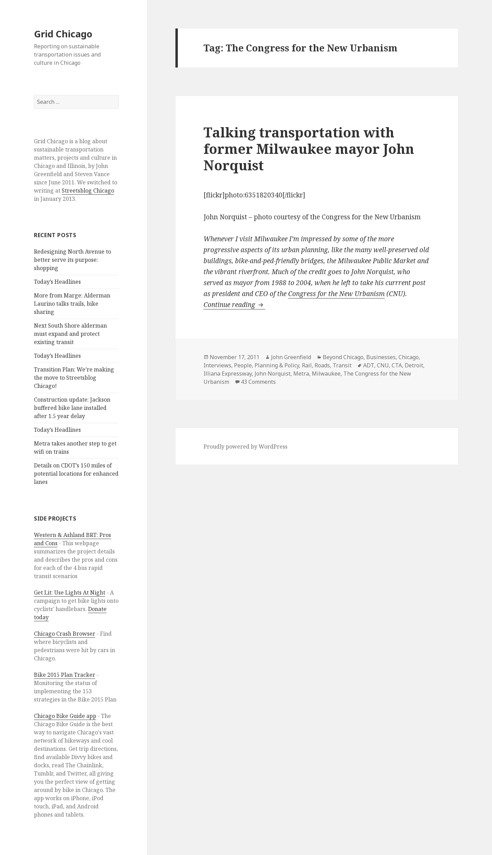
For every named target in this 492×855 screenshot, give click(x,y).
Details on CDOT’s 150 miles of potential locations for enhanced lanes (76, 474)
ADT (368, 365)
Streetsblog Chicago (88, 190)
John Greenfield (291, 357)
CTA (397, 365)
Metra (301, 373)
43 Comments (258, 382)
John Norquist (273, 373)
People (243, 365)
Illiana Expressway (228, 373)
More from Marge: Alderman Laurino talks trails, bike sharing (72, 304)
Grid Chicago (63, 33)
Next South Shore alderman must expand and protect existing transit (70, 334)
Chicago (408, 357)
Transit (342, 365)
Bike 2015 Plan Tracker (64, 675)
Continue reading (234, 304)
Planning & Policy (277, 365)
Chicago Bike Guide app (65, 716)
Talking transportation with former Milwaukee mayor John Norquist (309, 148)
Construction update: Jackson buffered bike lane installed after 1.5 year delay (72, 408)
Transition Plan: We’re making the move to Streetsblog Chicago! (74, 378)
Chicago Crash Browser (64, 633)
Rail (307, 365)
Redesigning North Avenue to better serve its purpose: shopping (72, 260)
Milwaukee (326, 373)
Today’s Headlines (57, 281)
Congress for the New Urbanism (336, 293)
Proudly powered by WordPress (245, 446)
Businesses (381, 357)
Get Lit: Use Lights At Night (69, 592)
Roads (322, 365)
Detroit (414, 365)
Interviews (217, 365)
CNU (383, 365)
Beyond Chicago (343, 357)
